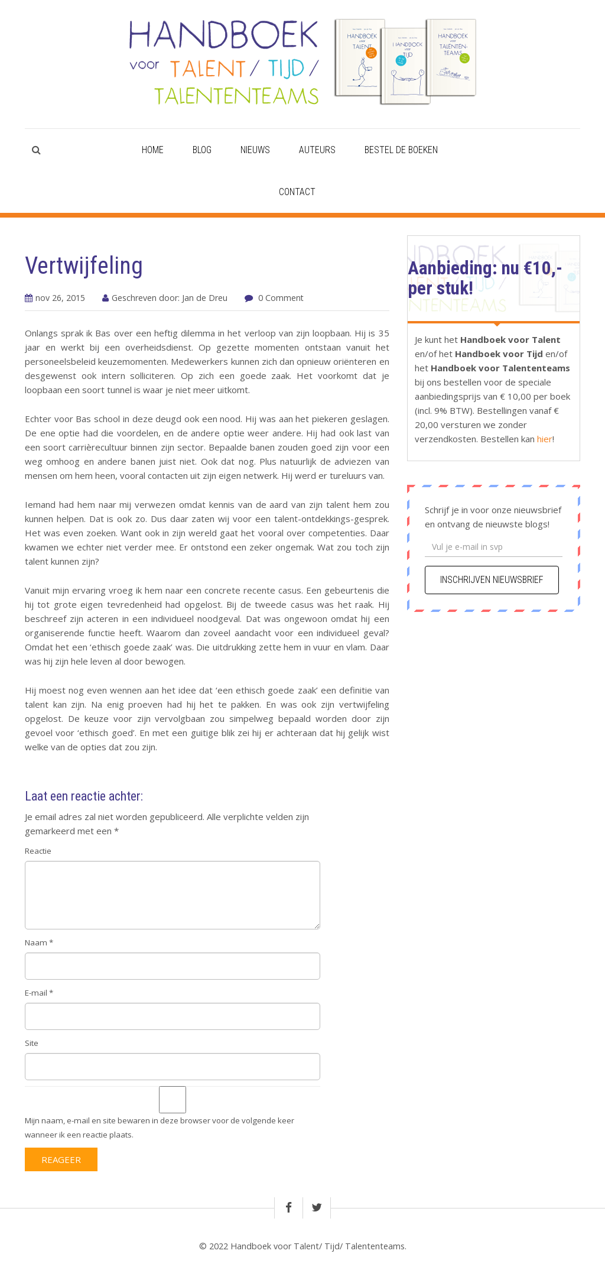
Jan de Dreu (204, 297)
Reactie (38, 850)
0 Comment (281, 297)
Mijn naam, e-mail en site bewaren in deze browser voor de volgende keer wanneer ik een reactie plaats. (159, 1127)
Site (31, 1043)
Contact (297, 191)
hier (543, 439)
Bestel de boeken (401, 149)
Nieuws (255, 149)
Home (153, 149)
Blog (202, 149)
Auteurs (317, 149)
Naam (39, 942)
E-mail (39, 992)
